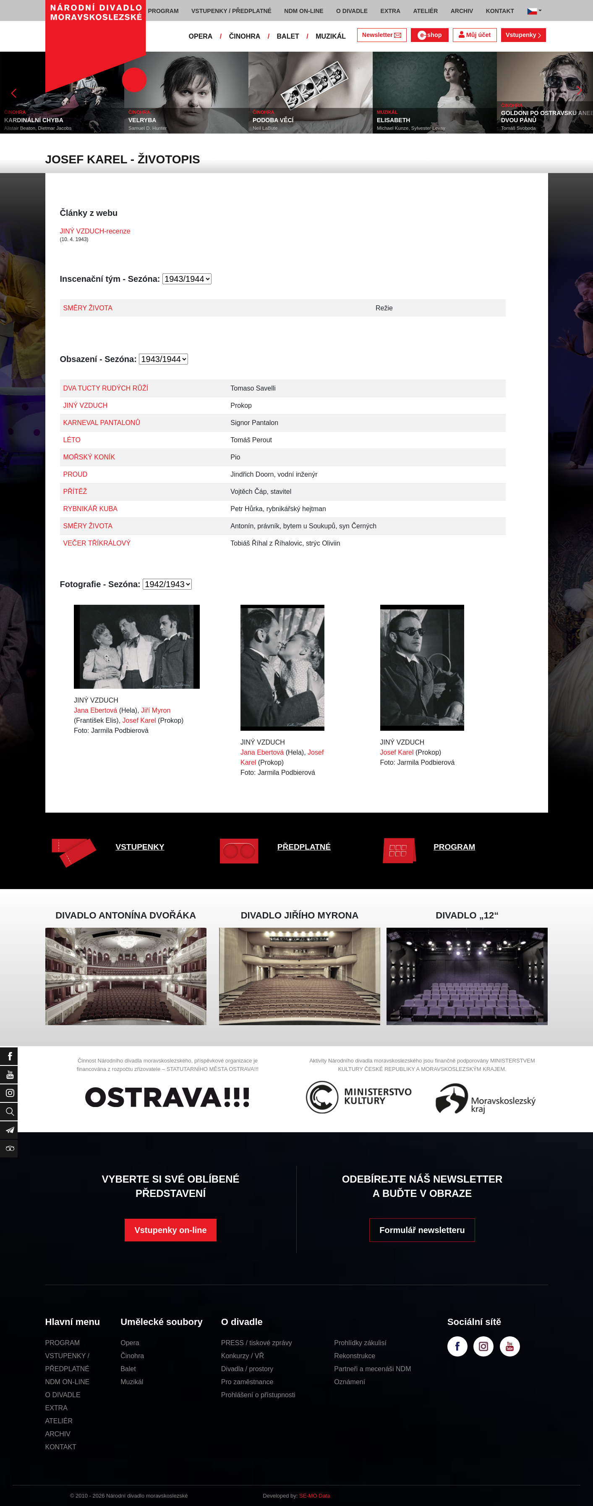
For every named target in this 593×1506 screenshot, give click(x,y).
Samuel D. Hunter (147, 128)
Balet (128, 1368)
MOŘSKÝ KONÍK (89, 457)
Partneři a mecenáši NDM (372, 1368)
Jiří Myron (155, 710)
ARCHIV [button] (462, 11)
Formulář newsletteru (422, 1230)
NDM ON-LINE (67, 1381)
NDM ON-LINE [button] (303, 11)
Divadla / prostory (247, 1368)
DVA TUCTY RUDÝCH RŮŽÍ (106, 388)
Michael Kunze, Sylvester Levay (411, 128)
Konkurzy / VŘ (242, 1355)
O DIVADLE (63, 1394)
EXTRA (56, 1408)
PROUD (75, 474)
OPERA (201, 36)
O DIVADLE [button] (352, 11)
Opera (129, 1342)
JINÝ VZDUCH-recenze (95, 231)
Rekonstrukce (354, 1355)
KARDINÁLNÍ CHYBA (33, 120)
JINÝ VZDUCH (85, 405)
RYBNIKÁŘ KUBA (90, 508)
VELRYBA (142, 120)
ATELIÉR (59, 1421)
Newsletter (381, 34)
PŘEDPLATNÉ (304, 846)
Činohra (132, 1355)
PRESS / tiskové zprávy (256, 1342)
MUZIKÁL (331, 36)
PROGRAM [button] (163, 11)
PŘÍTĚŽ (75, 491)
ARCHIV (58, 1434)
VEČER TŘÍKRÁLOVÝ (97, 543)
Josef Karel (139, 720)
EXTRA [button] (390, 11)
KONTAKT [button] (500, 11)
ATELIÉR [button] (425, 11)
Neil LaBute (265, 128)
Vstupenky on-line (170, 1230)
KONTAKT (60, 1447)
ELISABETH (393, 120)
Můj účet (475, 34)
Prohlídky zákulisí (360, 1342)
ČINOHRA (245, 36)
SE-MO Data (314, 1496)
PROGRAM (454, 846)
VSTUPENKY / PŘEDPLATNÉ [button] (231, 11)
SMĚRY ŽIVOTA (87, 308)
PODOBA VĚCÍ (273, 120)
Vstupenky (523, 34)
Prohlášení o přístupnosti (258, 1394)
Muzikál (131, 1381)
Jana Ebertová (95, 710)
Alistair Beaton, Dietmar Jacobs (37, 128)
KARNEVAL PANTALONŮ (101, 422)
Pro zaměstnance (247, 1381)
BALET (288, 36)
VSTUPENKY (140, 846)
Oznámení (349, 1381)
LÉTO (72, 439)
